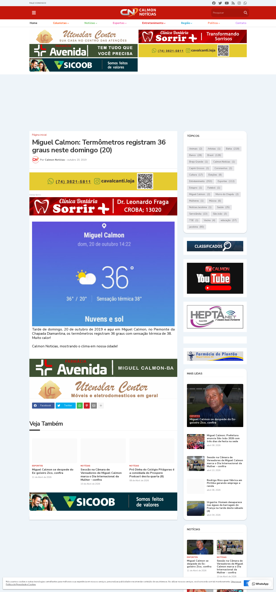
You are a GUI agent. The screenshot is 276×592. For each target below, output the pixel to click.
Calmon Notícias (224, 161)
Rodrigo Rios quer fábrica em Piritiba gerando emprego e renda (224, 483)
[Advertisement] (138, 101)
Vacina (209, 220)
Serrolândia (198, 214)
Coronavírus (223, 168)
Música (215, 200)
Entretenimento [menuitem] (152, 23)
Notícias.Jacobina (200, 207)
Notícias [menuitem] (89, 23)
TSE (193, 220)
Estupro (195, 187)
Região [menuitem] (185, 23)
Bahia (232, 148)
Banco (195, 155)
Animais (195, 148)
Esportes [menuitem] (118, 23)
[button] (33, 13)
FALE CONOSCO (37, 3)
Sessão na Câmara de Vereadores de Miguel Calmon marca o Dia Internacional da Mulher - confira (101, 475)
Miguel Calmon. (199, 194)
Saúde (223, 207)
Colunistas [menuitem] (60, 23)
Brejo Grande (198, 161)
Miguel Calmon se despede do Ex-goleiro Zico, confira (52, 471)
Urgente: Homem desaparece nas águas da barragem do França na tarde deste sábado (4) (225, 507)
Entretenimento (200, 181)
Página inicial (39, 135)
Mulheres (196, 200)
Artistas (214, 148)
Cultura (196, 174)
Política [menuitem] (213, 23)
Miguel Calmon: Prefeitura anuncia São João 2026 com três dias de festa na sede (223, 438)
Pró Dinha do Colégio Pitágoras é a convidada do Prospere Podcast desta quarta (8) (151, 473)
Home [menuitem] (33, 23)
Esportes (226, 181)
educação (229, 220)
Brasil (214, 155)
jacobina (196, 227)
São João (220, 214)
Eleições (215, 174)
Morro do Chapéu (227, 194)
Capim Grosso (199, 168)
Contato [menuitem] (241, 23)
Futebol (214, 187)
